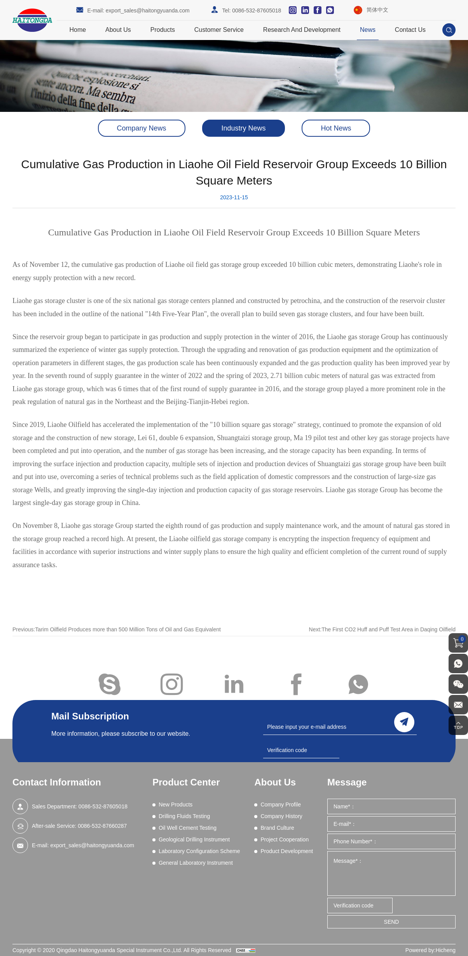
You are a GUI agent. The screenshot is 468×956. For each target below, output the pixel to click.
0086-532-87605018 (256, 10)
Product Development (286, 851)
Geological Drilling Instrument (194, 839)
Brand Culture (277, 828)
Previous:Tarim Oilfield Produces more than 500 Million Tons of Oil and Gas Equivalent (116, 637)
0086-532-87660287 (102, 826)
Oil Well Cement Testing (188, 828)
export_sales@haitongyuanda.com (148, 10)
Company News (141, 128)
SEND (391, 922)
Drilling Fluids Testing (184, 816)
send (404, 722)
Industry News (243, 128)
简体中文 (377, 10)
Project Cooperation (284, 839)
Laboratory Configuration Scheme (199, 851)
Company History (281, 816)
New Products (175, 804)
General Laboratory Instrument (196, 863)
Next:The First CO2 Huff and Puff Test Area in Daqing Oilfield (382, 637)
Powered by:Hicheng (430, 950)
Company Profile (280, 804)
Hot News (336, 128)
